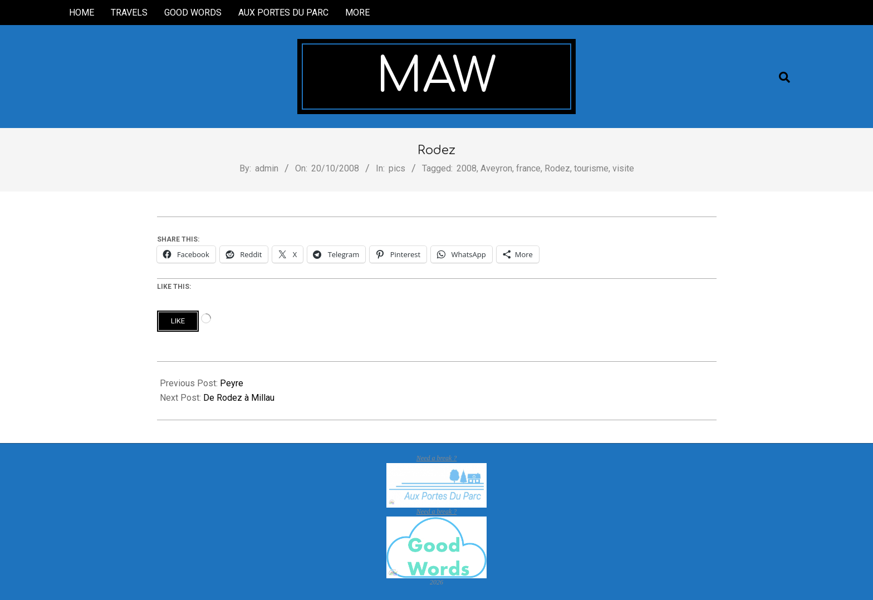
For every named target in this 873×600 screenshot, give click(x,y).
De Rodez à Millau (238, 397)
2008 (467, 168)
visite (623, 168)
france (528, 168)
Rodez (557, 168)
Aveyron (496, 168)
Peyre (231, 383)
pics (397, 168)
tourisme (591, 168)
